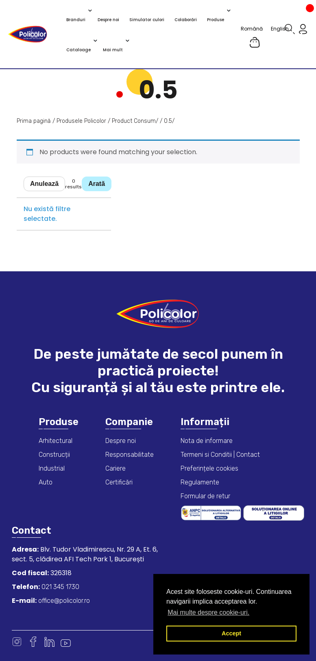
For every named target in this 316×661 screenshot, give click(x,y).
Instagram (17, 642)
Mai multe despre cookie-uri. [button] (208, 612)
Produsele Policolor (81, 121)
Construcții (54, 454)
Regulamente (200, 482)
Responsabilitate (129, 454)
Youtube (66, 642)
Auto (45, 482)
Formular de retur (205, 496)
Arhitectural (55, 441)
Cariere (115, 468)
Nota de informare (207, 441)
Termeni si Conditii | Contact (220, 454)
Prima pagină (34, 121)
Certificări (119, 482)
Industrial (52, 468)
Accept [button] (231, 633)
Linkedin (49, 642)
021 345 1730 (59, 587)
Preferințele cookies (209, 468)
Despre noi (120, 441)
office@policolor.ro (63, 600)
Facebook (33, 642)
